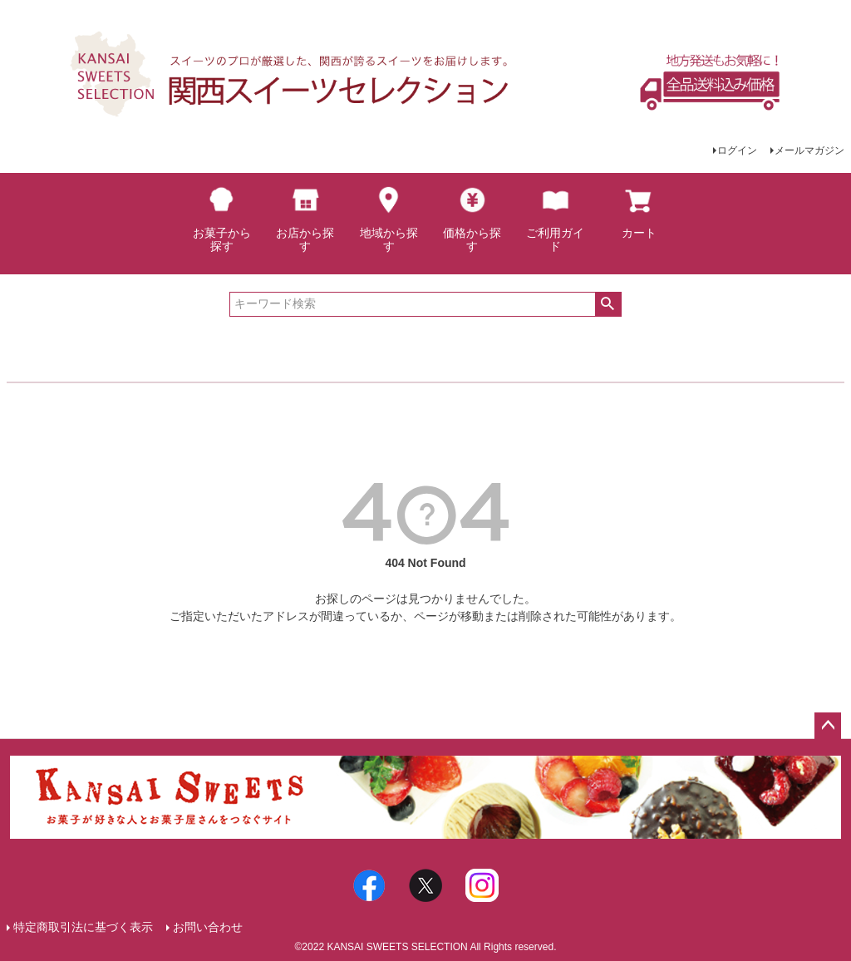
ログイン (737, 150)
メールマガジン (809, 150)
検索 (608, 304)
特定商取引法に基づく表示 (83, 927)
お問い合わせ (208, 927)
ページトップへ (827, 725)
